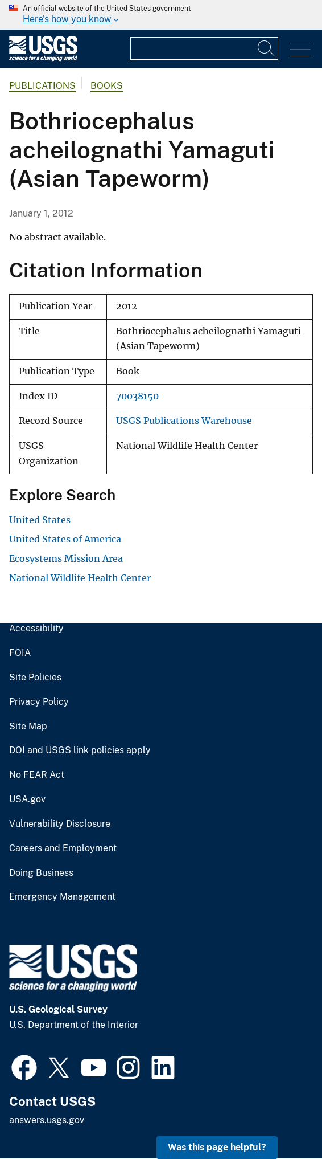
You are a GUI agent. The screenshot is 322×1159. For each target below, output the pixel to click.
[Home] (43, 58)
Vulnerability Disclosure (59, 824)
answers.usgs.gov (46, 1120)
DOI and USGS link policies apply (80, 750)
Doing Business (41, 873)
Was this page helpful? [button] (217, 1147)
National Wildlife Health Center (80, 577)
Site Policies (35, 677)
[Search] (266, 48)
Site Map (28, 726)
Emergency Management (62, 897)
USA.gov (27, 799)
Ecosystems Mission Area (66, 558)
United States (40, 519)
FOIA (20, 653)
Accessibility (36, 628)
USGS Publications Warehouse (184, 420)
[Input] (204, 48)
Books (106, 85)
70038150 (137, 396)
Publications (42, 85)
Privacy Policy (39, 702)
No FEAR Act (36, 775)
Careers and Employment (63, 848)
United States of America (65, 539)
